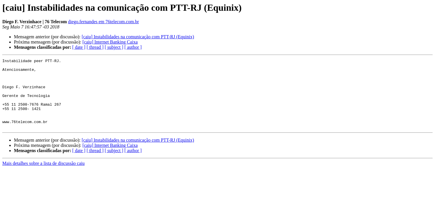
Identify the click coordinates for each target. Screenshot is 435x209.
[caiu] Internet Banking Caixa (110, 41)
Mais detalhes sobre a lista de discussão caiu (43, 177)
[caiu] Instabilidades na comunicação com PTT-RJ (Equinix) (138, 36)
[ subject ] (114, 47)
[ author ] (133, 47)
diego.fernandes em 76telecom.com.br (103, 21)
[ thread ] (95, 47)
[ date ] (78, 47)
